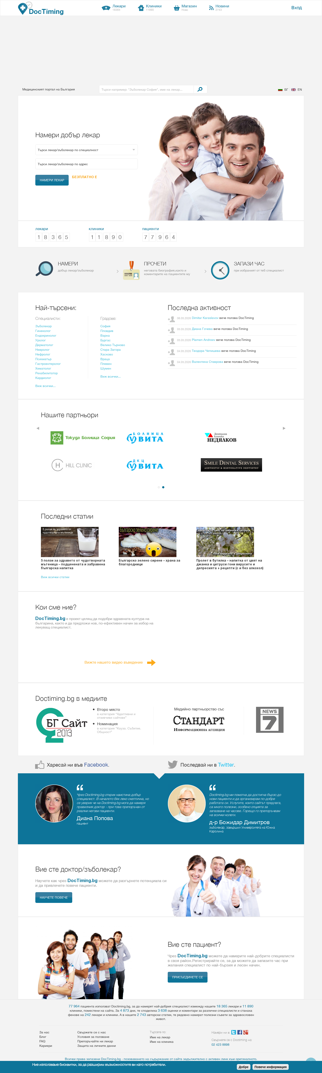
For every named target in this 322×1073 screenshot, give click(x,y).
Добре (244, 1067)
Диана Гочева (202, 329)
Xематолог (43, 368)
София (105, 326)
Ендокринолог (45, 335)
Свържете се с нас (91, 1032)
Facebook (96, 764)
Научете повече (54, 897)
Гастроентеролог (48, 364)
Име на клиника (162, 1041)
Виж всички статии (55, 577)
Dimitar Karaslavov (205, 318)
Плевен (106, 364)
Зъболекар (43, 326)
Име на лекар (160, 1037)
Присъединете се (187, 977)
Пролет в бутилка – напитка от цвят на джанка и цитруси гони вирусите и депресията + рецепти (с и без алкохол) (229, 564)
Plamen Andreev (203, 340)
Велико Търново (112, 345)
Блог (42, 1037)
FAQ (42, 1041)
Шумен (105, 368)
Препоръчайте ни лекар (95, 1041)
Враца (105, 359)
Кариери (45, 1045)
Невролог (42, 349)
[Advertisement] (161, 49)
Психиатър (43, 359)
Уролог (40, 340)
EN (300, 89)
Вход (296, 7)
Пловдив (106, 331)
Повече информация (270, 1067)
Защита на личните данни (96, 1045)
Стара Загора (110, 349)
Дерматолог (44, 345)
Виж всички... (45, 386)
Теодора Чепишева (206, 351)
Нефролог (42, 354)
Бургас (105, 340)
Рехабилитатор (46, 373)
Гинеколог (43, 331)
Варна (105, 335)
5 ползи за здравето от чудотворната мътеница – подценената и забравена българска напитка (73, 564)
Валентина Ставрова (207, 361)
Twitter (226, 764)
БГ (286, 89)
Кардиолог (43, 378)
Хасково (106, 354)
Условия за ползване (93, 1037)
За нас (44, 1032)
